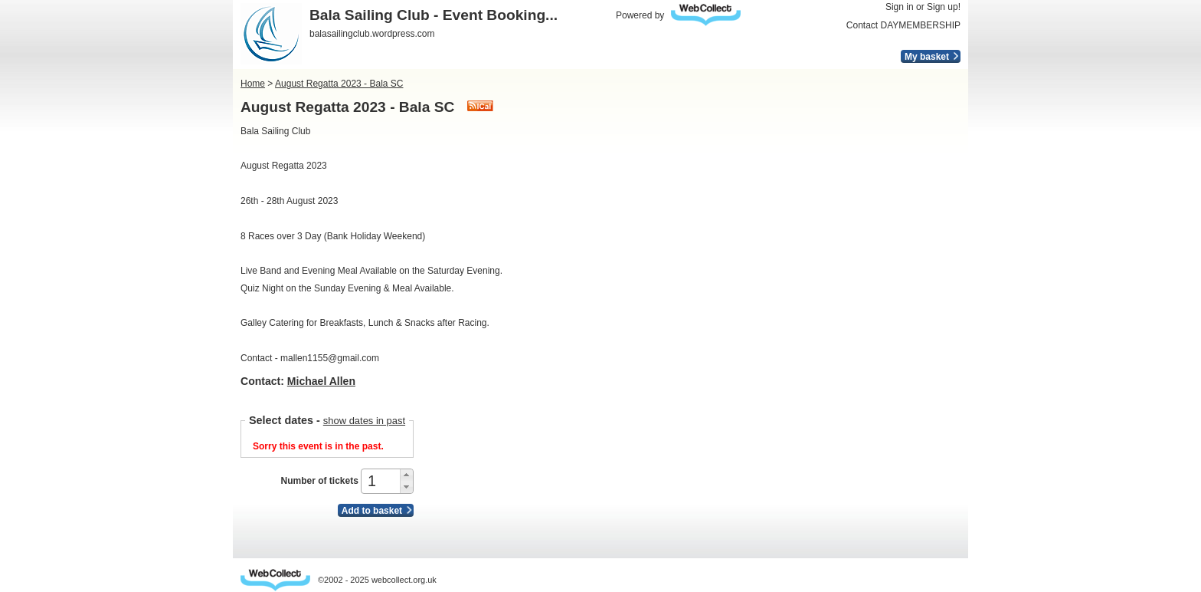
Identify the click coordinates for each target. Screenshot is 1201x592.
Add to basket (372, 510)
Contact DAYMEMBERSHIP (903, 25)
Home (253, 83)
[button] (406, 475)
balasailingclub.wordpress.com (371, 33)
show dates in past (364, 420)
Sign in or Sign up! (922, 7)
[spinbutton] (382, 481)
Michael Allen (321, 381)
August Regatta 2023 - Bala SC (339, 83)
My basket (927, 56)
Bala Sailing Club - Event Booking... (433, 15)
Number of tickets (319, 480)
